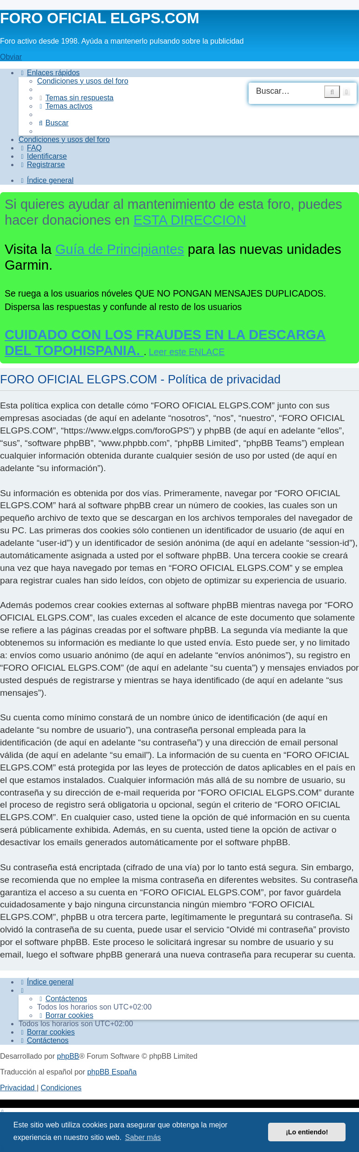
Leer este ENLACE (187, 352)
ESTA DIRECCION (190, 220)
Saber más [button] (142, 1137)
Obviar (11, 57)
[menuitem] (82, 81)
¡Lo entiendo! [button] (307, 1132)
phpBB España (112, 1072)
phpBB (68, 1056)
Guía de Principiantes (119, 249)
